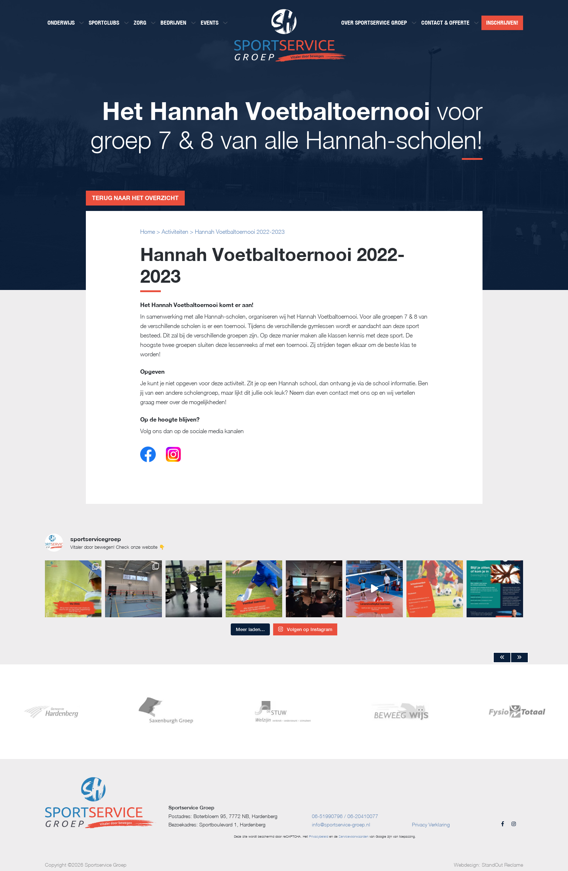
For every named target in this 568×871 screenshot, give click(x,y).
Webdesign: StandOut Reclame (488, 865)
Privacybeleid (318, 836)
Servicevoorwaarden (353, 836)
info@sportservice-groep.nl (341, 824)
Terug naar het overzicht (135, 197)
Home (147, 231)
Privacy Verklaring (431, 824)
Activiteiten (175, 231)
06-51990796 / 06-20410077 (345, 816)
